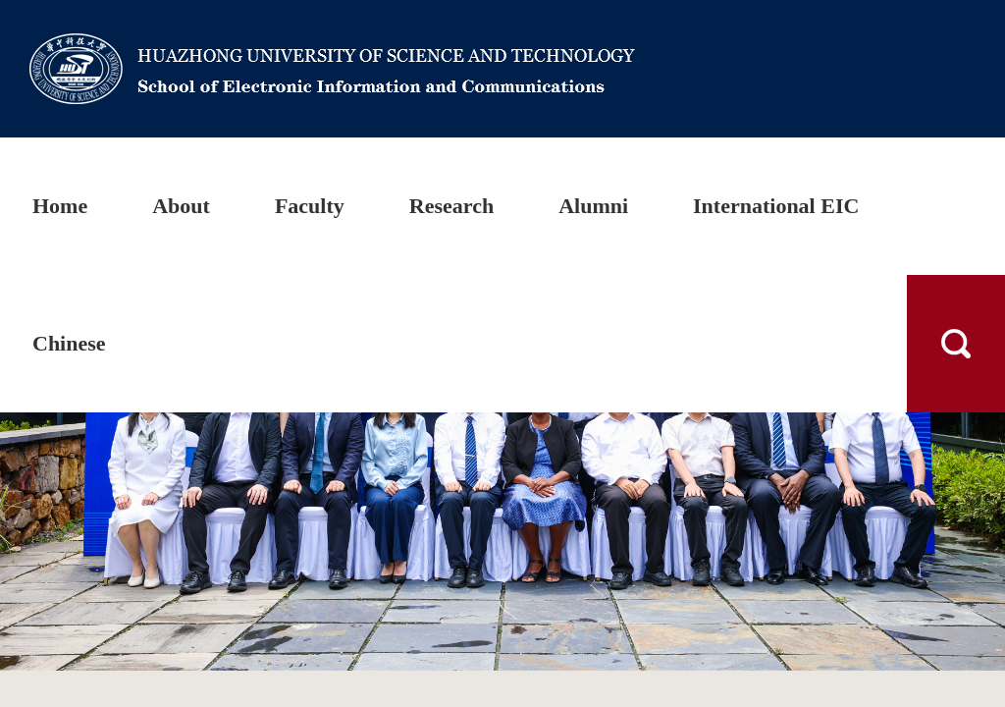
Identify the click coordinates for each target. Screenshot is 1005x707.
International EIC (776, 205)
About (181, 205)
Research (451, 205)
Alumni (593, 205)
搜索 (956, 343)
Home (59, 205)
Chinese (69, 343)
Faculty (309, 205)
